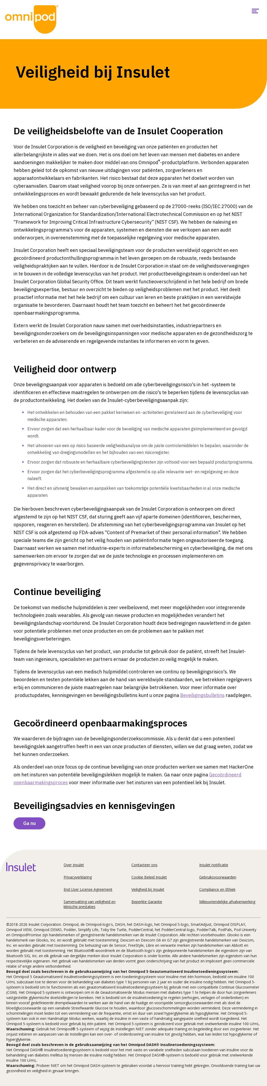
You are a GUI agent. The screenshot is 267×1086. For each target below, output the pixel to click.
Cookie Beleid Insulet (149, 877)
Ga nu (29, 823)
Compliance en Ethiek (217, 889)
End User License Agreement (88, 889)
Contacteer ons (144, 864)
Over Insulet (74, 864)
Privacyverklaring (78, 877)
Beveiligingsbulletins (202, 695)
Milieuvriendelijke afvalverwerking (227, 901)
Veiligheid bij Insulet (147, 889)
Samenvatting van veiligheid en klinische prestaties (90, 904)
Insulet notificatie (213, 864)
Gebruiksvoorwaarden (217, 877)
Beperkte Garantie (146, 901)
